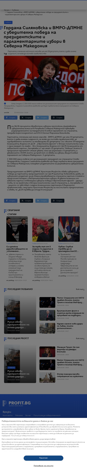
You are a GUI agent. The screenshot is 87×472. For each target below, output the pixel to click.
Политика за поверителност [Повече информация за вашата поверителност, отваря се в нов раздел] (22, 436)
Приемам (43, 458)
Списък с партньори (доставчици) (15, 451)
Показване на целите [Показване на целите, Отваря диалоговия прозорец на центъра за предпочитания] (43, 466)
